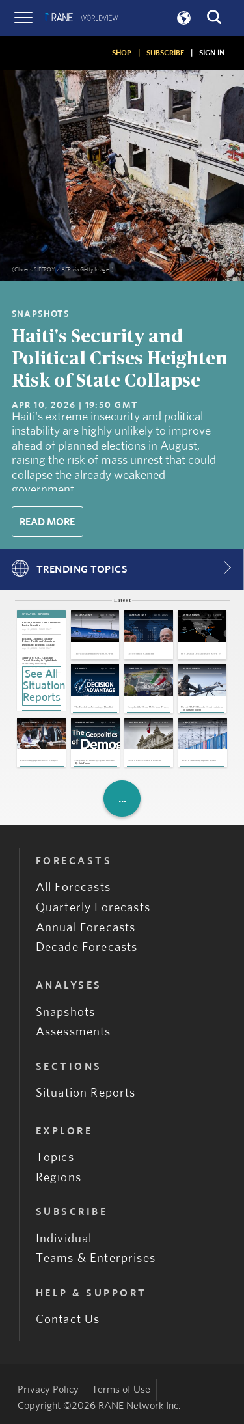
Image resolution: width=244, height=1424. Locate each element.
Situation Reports (86, 1093)
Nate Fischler (84, 764)
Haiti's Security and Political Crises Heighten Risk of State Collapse (120, 358)
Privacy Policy (48, 1389)
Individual (64, 1239)
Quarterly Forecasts (93, 907)
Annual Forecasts (86, 928)
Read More (47, 522)
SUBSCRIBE (165, 53)
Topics (55, 1158)
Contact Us (68, 1319)
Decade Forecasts (87, 948)
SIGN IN (211, 53)
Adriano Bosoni (193, 710)
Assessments (73, 1032)
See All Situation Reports (42, 686)
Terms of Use (121, 1389)
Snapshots (66, 1012)
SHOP (121, 53)
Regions (58, 1177)
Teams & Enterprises (96, 1259)
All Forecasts (73, 887)
